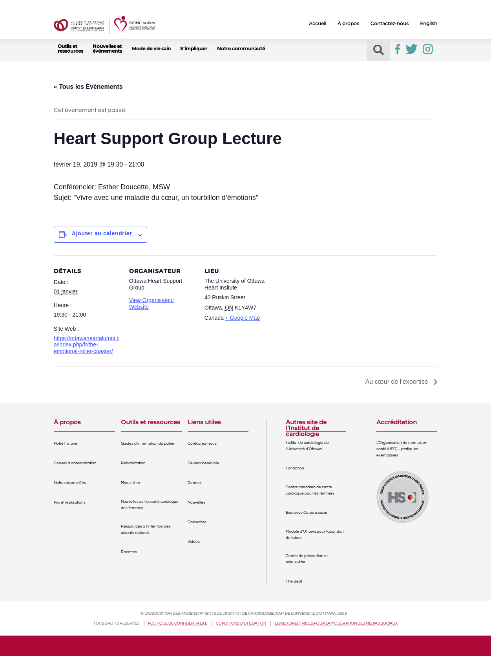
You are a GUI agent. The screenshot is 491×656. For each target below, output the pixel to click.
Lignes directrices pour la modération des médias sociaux (336, 623)
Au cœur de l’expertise (397, 381)
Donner (194, 483)
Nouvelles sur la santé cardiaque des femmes (150, 505)
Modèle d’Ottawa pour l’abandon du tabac (315, 535)
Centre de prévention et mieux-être (307, 559)
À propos (348, 23)
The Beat (294, 581)
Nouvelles (196, 502)
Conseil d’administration (75, 463)
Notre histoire (65, 443)
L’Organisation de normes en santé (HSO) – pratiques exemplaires (401, 449)
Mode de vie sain (151, 48)
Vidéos (194, 542)
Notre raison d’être (70, 483)
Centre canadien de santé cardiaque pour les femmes (310, 490)
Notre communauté (241, 48)
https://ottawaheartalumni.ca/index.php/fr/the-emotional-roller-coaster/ (86, 345)
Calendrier (197, 522)
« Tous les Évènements (88, 86)
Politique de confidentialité (177, 623)
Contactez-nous (390, 23)
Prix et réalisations (70, 502)
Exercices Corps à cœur (306, 513)
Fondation (295, 468)
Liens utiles (204, 422)
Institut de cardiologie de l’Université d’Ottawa (307, 446)
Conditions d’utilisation (241, 623)
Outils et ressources (70, 48)
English (428, 23)
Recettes (129, 552)
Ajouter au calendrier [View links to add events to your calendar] (102, 233)
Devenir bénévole (203, 463)
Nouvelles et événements (107, 48)
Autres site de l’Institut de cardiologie (306, 425)
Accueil (317, 23)
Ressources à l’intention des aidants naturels (146, 529)
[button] (378, 50)
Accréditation (396, 422)
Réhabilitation (133, 463)
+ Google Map (242, 318)
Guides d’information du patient (149, 443)
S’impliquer (193, 48)
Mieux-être (130, 483)
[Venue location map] (321, 309)
